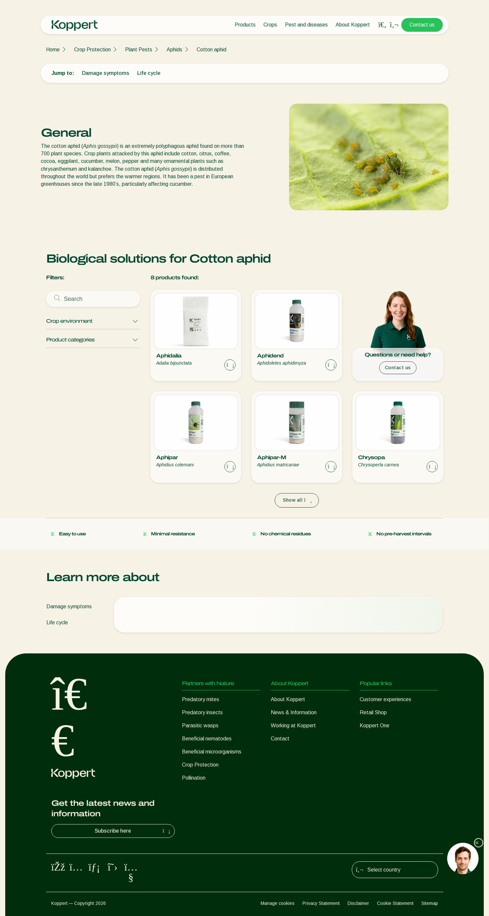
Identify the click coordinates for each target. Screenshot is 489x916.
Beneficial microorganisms (211, 751)
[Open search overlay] (382, 25)
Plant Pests (138, 49)
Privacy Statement (321, 903)
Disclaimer (358, 903)
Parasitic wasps (200, 725)
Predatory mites (200, 699)
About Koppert (353, 24)
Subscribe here (133, 831)
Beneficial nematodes (207, 738)
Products (245, 24)
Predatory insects (202, 712)
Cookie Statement (395, 903)
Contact (280, 738)
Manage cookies (278, 903)
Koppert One (374, 725)
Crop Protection (92, 49)
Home (53, 49)
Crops (270, 24)
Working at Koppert (293, 725)
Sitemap (429, 903)
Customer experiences (385, 699)
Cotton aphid (211, 49)
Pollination (193, 778)
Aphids (174, 49)
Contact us (422, 24)
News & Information (294, 712)
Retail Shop (373, 712)
